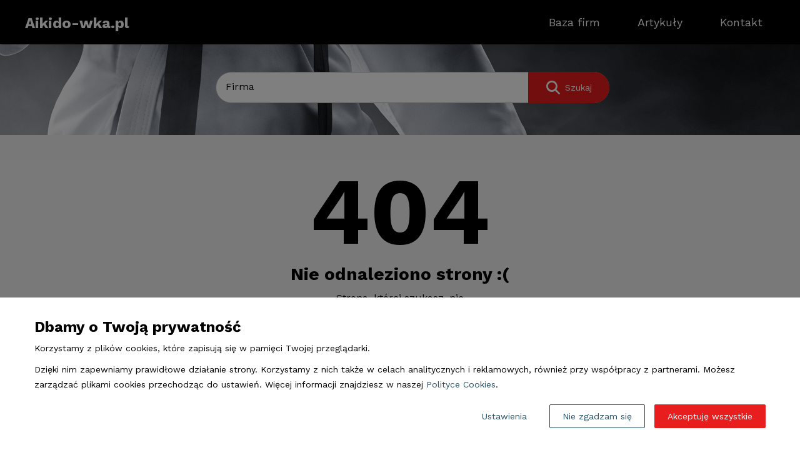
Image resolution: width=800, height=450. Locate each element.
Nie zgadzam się (597, 416)
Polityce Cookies (461, 384)
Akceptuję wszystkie (710, 416)
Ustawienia (504, 416)
